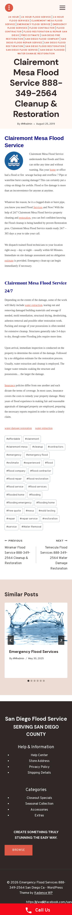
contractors (55, 447)
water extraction (33, 305)
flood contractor (40, 471)
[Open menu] (62, 7)
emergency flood (37, 455)
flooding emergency (18, 502)
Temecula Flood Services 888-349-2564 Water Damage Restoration (53, 554)
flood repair (14, 479)
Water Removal (31, 526)
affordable (13, 439)
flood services (37, 486)
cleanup (37, 447)
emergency (13, 455)
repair (10, 518)
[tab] (28, 681)
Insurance (10, 385)
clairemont (32, 439)
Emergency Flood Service (33, 24)
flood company (15, 471)
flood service (14, 486)
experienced (32, 463)
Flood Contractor (42, 28)
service (11, 526)
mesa (30, 510)
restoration (25, 217)
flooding (35, 494)
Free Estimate (30, 35)
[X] (36, 902)
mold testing (47, 510)
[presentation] (36, 624)
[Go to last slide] (11, 640)
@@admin (26, 124)
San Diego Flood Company (42, 39)
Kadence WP (43, 893)
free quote (13, 510)
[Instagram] (43, 902)
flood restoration (37, 479)
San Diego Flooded (52, 50)
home (53, 169)
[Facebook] (28, 902)
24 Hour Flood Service (36, 17)
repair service (29, 518)
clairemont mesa (16, 447)
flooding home (45, 502)
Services (37, 207)
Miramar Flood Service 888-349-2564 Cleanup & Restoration (19, 551)
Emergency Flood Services (33, 651)
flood (49, 463)
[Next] (61, 640)
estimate (9, 260)
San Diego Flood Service (22, 50)
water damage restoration (36, 53)
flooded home (15, 494)
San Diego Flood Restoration (45, 46)
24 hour (13, 17)
